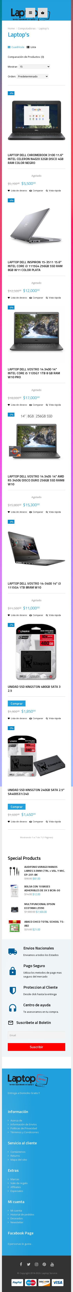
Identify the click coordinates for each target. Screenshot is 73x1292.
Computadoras (27, 28)
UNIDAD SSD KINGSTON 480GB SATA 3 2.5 (34, 689)
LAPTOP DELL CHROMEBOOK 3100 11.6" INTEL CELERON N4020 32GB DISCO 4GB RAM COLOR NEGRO (35, 159)
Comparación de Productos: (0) (26, 57)
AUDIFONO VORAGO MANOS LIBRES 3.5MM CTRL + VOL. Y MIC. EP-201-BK (44, 871)
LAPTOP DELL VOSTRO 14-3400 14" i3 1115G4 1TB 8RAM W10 (34, 585)
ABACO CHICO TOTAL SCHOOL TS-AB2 (44, 924)
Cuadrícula (16, 47)
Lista (31, 47)
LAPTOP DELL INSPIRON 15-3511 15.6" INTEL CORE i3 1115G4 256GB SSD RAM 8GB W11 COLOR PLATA (35, 266)
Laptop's (44, 28)
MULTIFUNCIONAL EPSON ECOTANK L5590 (39, 906)
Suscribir (36, 1047)
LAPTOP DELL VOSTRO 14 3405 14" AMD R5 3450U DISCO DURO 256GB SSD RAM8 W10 (36, 480)
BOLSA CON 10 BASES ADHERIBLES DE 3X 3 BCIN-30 (42, 888)
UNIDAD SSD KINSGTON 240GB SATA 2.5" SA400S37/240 (36, 792)
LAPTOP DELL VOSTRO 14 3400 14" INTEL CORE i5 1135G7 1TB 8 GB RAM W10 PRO (34, 373)
